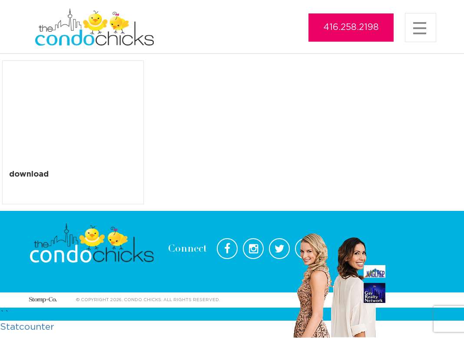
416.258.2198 (351, 27)
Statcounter (27, 326)
